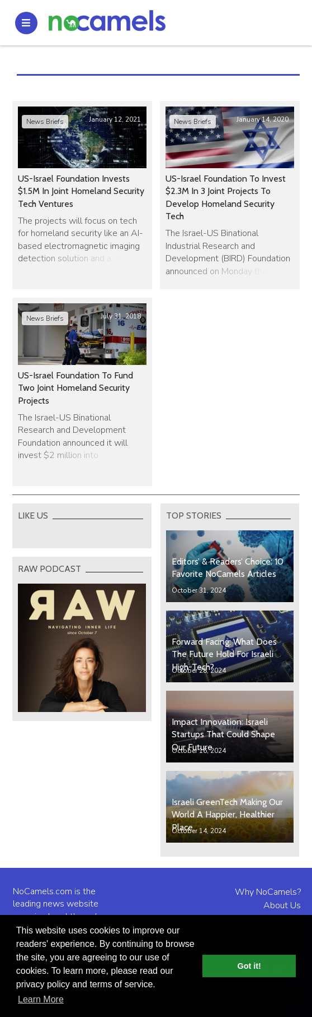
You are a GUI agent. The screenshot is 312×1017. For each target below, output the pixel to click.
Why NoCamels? (268, 892)
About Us (282, 905)
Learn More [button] (41, 999)
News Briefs (45, 121)
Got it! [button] (249, 965)
